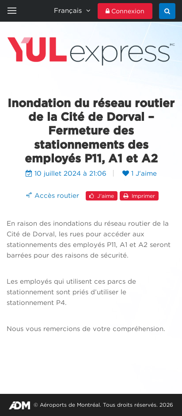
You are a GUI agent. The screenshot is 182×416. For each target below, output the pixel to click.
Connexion (125, 11)
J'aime (101, 196)
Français (72, 10)
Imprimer (139, 196)
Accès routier (51, 194)
